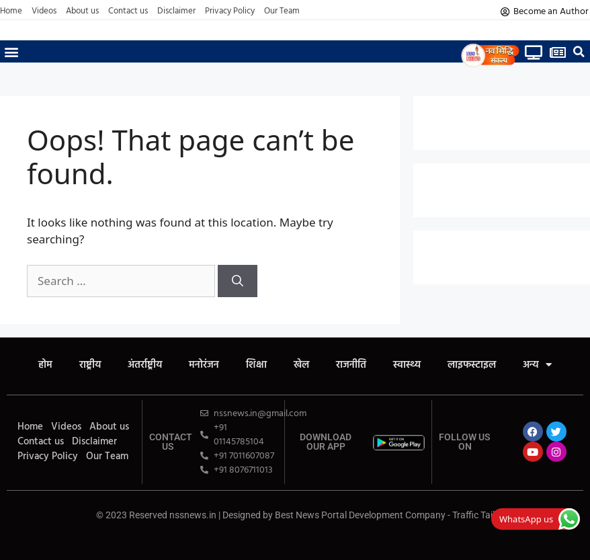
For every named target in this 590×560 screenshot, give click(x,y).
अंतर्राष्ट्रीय (145, 365)
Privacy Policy (230, 11)
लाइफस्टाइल (472, 365)
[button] (11, 51)
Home (11, 11)
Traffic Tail (473, 515)
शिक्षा (256, 365)
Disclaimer (176, 11)
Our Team (282, 11)
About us (82, 11)
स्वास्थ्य (407, 365)
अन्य (537, 365)
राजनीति (351, 365)
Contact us (128, 11)
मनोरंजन (204, 365)
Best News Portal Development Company (360, 515)
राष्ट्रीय (90, 365)
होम (45, 365)
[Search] (237, 281)
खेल (301, 365)
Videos (44, 11)
